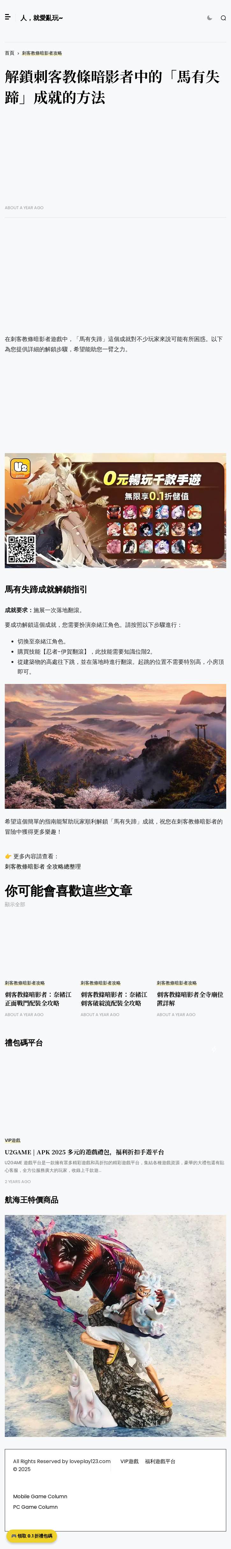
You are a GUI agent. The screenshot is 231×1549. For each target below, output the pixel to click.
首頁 (9, 52)
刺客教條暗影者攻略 (42, 53)
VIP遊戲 (12, 1140)
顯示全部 (15, 904)
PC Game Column (35, 1507)
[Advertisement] (115, 160)
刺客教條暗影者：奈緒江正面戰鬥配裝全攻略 (38, 998)
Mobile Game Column (40, 1496)
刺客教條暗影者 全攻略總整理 (43, 866)
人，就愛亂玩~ (41, 17)
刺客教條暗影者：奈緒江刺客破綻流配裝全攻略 (114, 998)
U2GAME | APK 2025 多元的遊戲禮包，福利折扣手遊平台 (84, 1151)
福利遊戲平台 (160, 1461)
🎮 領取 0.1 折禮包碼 (31, 1536)
